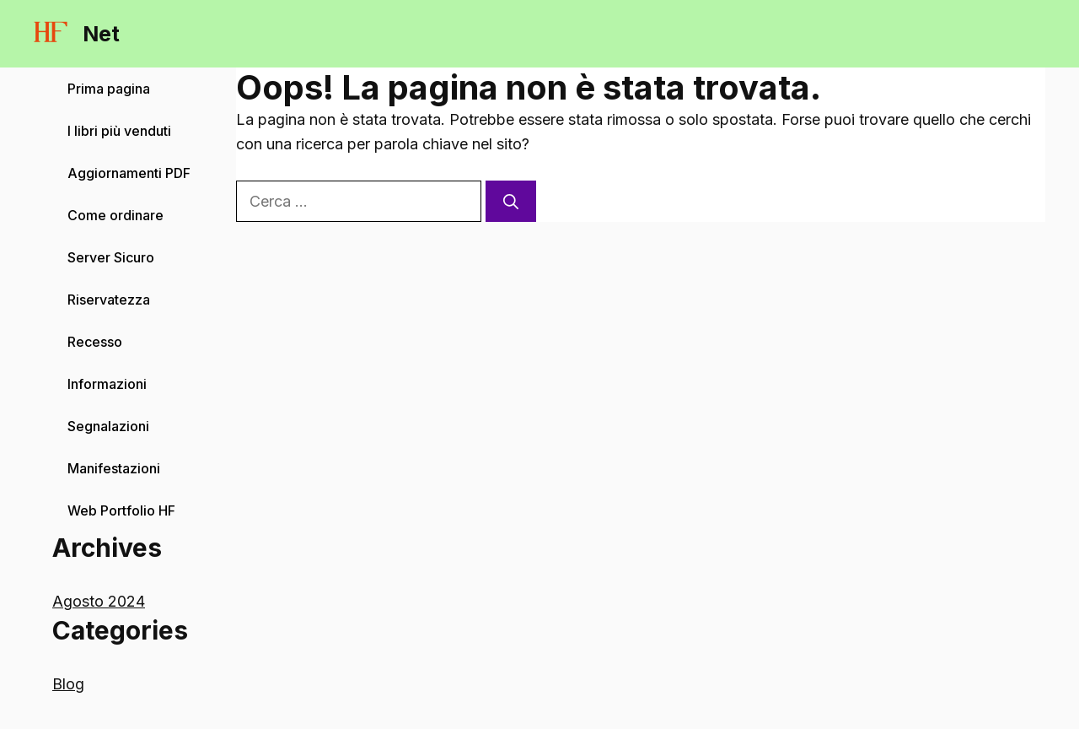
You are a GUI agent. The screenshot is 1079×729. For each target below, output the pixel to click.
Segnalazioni (108, 426)
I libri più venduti (119, 130)
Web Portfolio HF (121, 510)
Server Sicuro (110, 257)
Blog (68, 684)
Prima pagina (108, 88)
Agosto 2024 (98, 601)
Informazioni (108, 383)
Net (101, 33)
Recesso (94, 341)
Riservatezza (108, 299)
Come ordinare (115, 215)
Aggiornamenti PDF (129, 173)
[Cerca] (511, 201)
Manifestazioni (113, 468)
